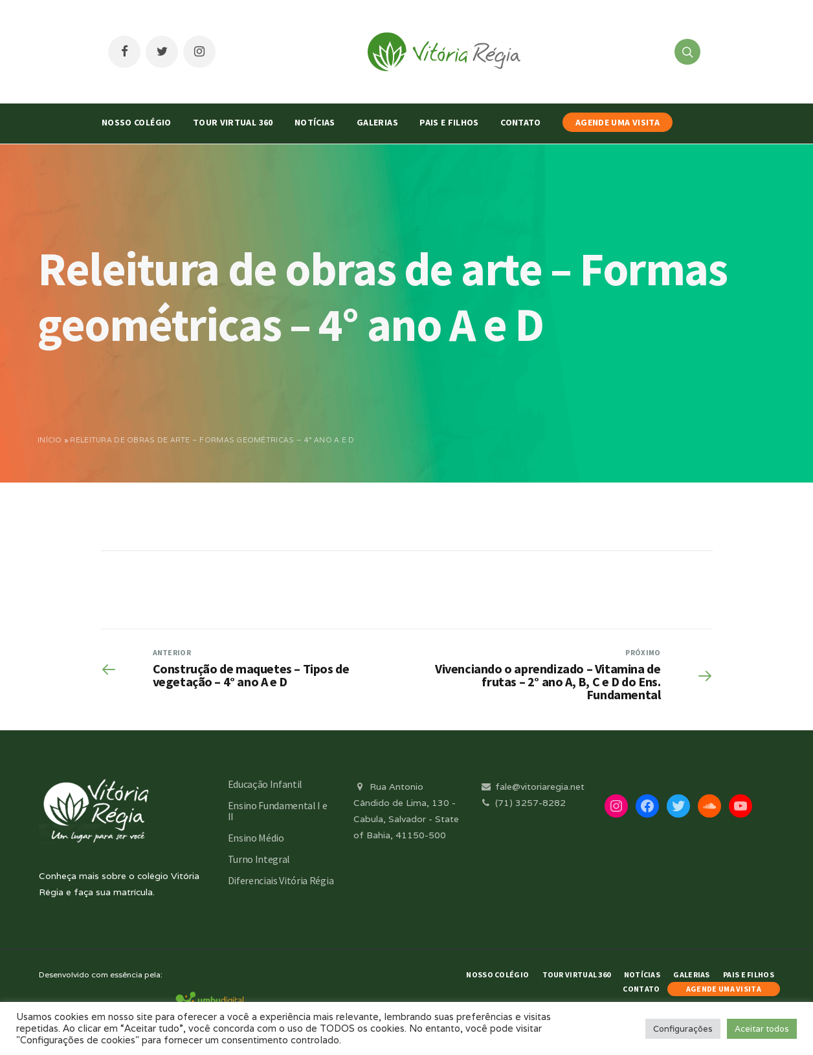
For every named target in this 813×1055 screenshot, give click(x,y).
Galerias (377, 122)
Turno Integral (259, 859)
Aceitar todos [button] (762, 1028)
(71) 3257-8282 (522, 803)
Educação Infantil (265, 784)
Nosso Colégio (137, 122)
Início (50, 439)
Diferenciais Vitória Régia (281, 880)
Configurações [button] (683, 1028)
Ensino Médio (256, 837)
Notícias (315, 122)
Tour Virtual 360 (233, 122)
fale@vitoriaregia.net (532, 786)
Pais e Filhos (449, 122)
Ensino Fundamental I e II (278, 811)
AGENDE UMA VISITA (617, 122)
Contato (520, 122)
